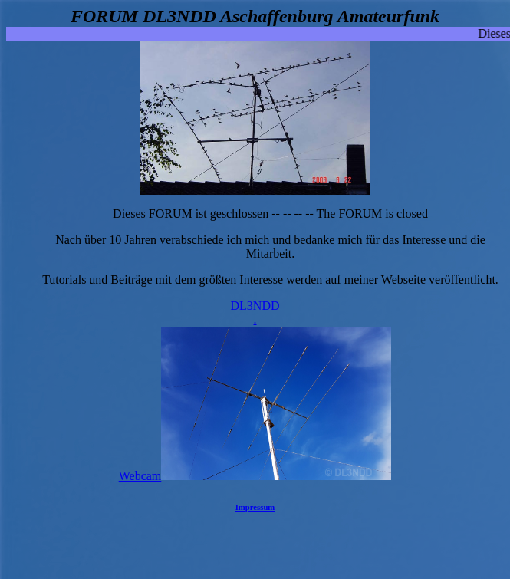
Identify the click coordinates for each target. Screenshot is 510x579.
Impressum (255, 507)
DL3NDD (255, 313)
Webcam (255, 475)
